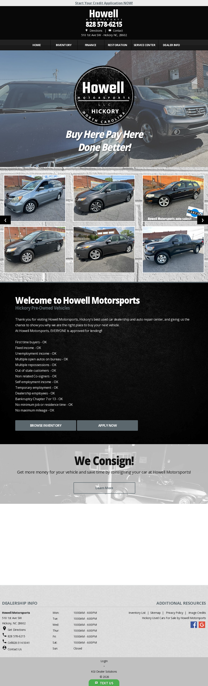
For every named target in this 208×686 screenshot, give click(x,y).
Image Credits (197, 613)
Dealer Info (171, 45)
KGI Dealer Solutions (104, 671)
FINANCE (90, 45)
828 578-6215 (104, 24)
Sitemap (155, 613)
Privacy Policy (174, 613)
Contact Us (15, 649)
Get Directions (17, 630)
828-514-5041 (21, 643)
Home (36, 45)
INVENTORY (63, 45)
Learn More (104, 488)
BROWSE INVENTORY (45, 425)
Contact (115, 30)
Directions (93, 30)
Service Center (144, 45)
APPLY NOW (107, 425)
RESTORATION (117, 45)
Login (104, 661)
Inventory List (137, 613)
